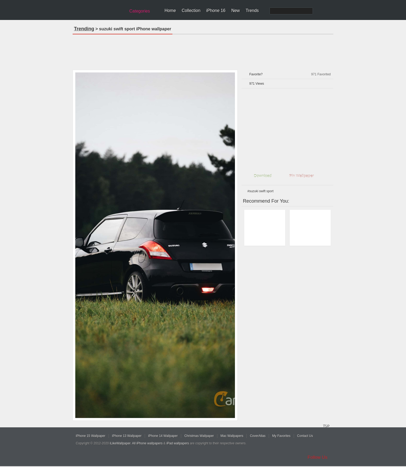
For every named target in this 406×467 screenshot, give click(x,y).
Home (170, 10)
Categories (139, 11)
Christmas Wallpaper (199, 436)
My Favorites (281, 436)
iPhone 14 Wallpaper (163, 436)
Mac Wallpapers (232, 436)
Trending (84, 28)
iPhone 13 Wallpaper (127, 436)
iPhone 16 (215, 10)
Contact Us (305, 436)
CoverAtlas (258, 436)
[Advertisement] (203, 50)
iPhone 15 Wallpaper (90, 436)
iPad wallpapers (178, 443)
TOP (326, 426)
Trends (252, 10)
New (235, 10)
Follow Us (318, 457)
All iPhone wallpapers (147, 443)
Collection (191, 10)
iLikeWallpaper (120, 443)
